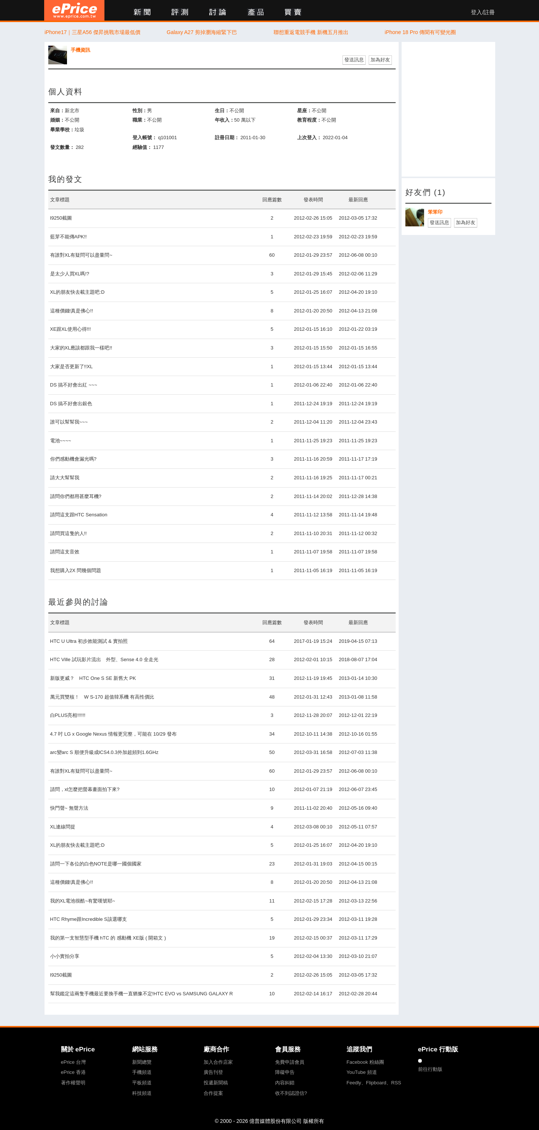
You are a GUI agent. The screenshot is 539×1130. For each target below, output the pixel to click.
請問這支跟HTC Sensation (78, 514)
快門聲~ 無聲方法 (69, 808)
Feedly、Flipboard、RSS (374, 1082)
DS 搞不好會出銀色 (71, 403)
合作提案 (213, 1093)
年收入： (224, 120)
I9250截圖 (61, 218)
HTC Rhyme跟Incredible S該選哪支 (88, 919)
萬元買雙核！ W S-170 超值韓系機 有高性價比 (102, 697)
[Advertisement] (448, 109)
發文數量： (62, 147)
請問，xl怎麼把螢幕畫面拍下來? (85, 789)
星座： (304, 110)
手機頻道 (142, 1072)
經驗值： (142, 147)
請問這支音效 (64, 552)
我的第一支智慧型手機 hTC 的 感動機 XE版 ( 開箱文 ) (108, 938)
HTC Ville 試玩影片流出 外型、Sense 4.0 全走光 (104, 659)
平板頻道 (142, 1082)
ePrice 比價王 (74, 10)
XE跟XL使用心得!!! (70, 329)
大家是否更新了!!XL (71, 366)
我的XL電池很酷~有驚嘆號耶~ (82, 901)
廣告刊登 (213, 1072)
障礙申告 (285, 1072)
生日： (222, 110)
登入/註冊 (483, 12)
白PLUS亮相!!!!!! (68, 715)
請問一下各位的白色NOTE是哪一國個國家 (95, 864)
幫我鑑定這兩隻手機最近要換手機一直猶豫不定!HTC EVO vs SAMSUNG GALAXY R (141, 993)
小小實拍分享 (64, 956)
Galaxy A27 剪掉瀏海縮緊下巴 (202, 32)
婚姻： (57, 120)
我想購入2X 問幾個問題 (75, 570)
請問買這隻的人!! (68, 533)
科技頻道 (142, 1093)
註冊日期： (227, 137)
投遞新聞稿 (216, 1082)
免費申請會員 (289, 1062)
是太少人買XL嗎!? (69, 274)
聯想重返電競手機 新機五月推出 (311, 32)
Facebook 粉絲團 (365, 1062)
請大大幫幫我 (64, 477)
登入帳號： (145, 137)
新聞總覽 (142, 1062)
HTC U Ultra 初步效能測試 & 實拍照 (89, 641)
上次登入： (309, 137)
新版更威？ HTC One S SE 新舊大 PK (93, 678)
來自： (57, 110)
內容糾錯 (285, 1082)
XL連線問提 (63, 827)
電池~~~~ (60, 440)
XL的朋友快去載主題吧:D (77, 292)
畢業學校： (62, 129)
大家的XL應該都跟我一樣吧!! (81, 348)
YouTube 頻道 (362, 1072)
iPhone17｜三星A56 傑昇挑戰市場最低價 (92, 32)
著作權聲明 (73, 1082)
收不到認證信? (291, 1093)
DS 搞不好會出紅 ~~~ (73, 385)
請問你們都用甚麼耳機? (75, 496)
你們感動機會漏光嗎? (73, 459)
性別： (140, 110)
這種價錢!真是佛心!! (71, 311)
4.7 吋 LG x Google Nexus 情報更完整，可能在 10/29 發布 (113, 734)
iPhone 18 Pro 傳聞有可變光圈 (420, 32)
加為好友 (380, 59)
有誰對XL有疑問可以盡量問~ (81, 255)
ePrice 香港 (73, 1072)
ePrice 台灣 (73, 1062)
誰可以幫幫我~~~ (69, 422)
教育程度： (309, 120)
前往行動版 (430, 1069)
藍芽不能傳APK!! (68, 236)
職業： (140, 120)
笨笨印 (435, 212)
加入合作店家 (218, 1062)
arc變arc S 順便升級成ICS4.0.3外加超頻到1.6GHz (104, 752)
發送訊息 (354, 59)
